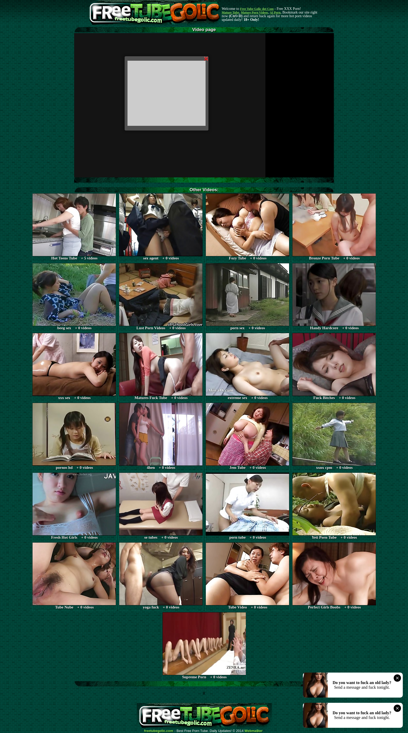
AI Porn (275, 12)
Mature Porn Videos (254, 12)
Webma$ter (254, 731)
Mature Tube (230, 12)
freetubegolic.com (158, 731)
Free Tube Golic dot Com (256, 9)
